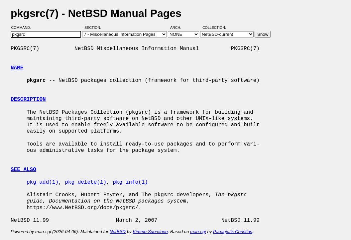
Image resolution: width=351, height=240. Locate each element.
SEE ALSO (23, 169)
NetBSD (118, 231)
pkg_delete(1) (85, 182)
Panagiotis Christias (232, 231)
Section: (94, 28)
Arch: (178, 28)
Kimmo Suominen (150, 231)
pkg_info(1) (130, 182)
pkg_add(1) (42, 182)
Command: (23, 28)
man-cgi (198, 231)
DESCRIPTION (28, 99)
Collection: (214, 28)
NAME (17, 68)
